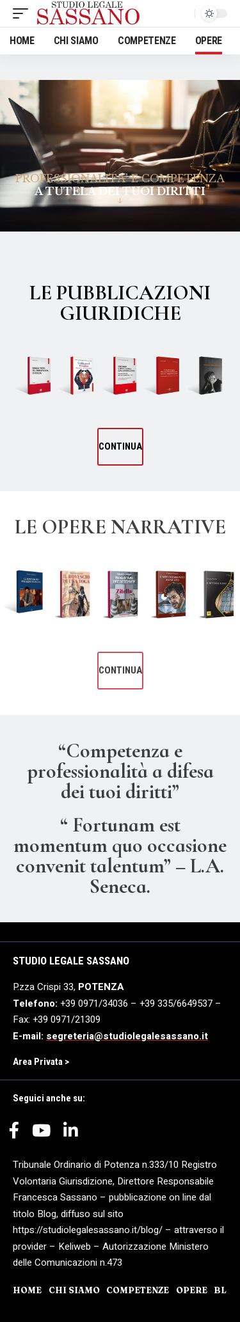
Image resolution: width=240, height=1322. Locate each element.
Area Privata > (41, 1061)
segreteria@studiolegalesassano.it (127, 1036)
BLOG (227, 1290)
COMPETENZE (137, 1290)
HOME (27, 1290)
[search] (181, 13)
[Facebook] (14, 1135)
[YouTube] (41, 1135)
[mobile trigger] (24, 13)
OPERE (191, 1290)
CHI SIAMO (74, 1290)
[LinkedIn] (70, 1135)
